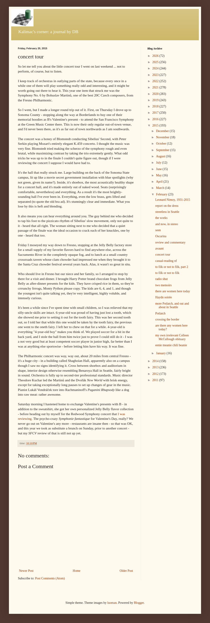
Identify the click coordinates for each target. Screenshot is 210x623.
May (159, 175)
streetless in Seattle (167, 211)
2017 (156, 112)
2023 (156, 75)
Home (76, 570)
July (159, 162)
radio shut (161, 279)
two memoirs (163, 285)
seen (158, 230)
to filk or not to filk (167, 273)
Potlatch (160, 313)
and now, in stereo (166, 224)
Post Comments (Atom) (50, 578)
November (163, 137)
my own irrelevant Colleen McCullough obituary (172, 337)
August (161, 156)
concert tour (162, 254)
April (159, 181)
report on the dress (166, 205)
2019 (156, 100)
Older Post (126, 570)
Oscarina (160, 236)
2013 (156, 367)
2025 (156, 62)
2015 (156, 125)
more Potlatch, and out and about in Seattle (172, 305)
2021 (156, 87)
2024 (156, 68)
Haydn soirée (163, 297)
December (163, 131)
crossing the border (167, 319)
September (163, 150)
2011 (155, 380)
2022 (156, 81)
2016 (156, 119)
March (160, 188)
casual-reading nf (166, 260)
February (162, 194)
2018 (156, 106)
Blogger (139, 602)
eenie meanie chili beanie (171, 345)
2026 (156, 56)
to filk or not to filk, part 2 (171, 267)
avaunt (159, 248)
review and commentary (170, 242)
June (159, 169)
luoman (112, 602)
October (161, 143)
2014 (156, 361)
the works (161, 218)
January (161, 353)
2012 (156, 374)
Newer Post (26, 570)
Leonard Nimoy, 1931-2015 (172, 199)
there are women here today (172, 291)
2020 (156, 94)
